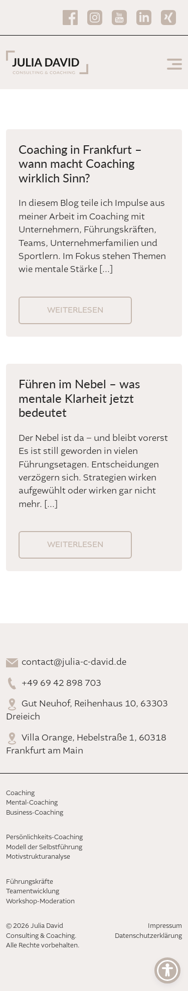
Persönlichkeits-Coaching (44, 837)
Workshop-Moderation (40, 901)
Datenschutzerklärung (148, 936)
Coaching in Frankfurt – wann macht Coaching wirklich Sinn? (80, 163)
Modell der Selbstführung (44, 847)
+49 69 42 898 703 (61, 683)
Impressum (165, 926)
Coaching (20, 793)
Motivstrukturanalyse (38, 857)
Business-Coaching (34, 813)
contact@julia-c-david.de (74, 662)
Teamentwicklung (32, 891)
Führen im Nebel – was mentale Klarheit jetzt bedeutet (79, 398)
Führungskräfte (29, 882)
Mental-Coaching (32, 803)
